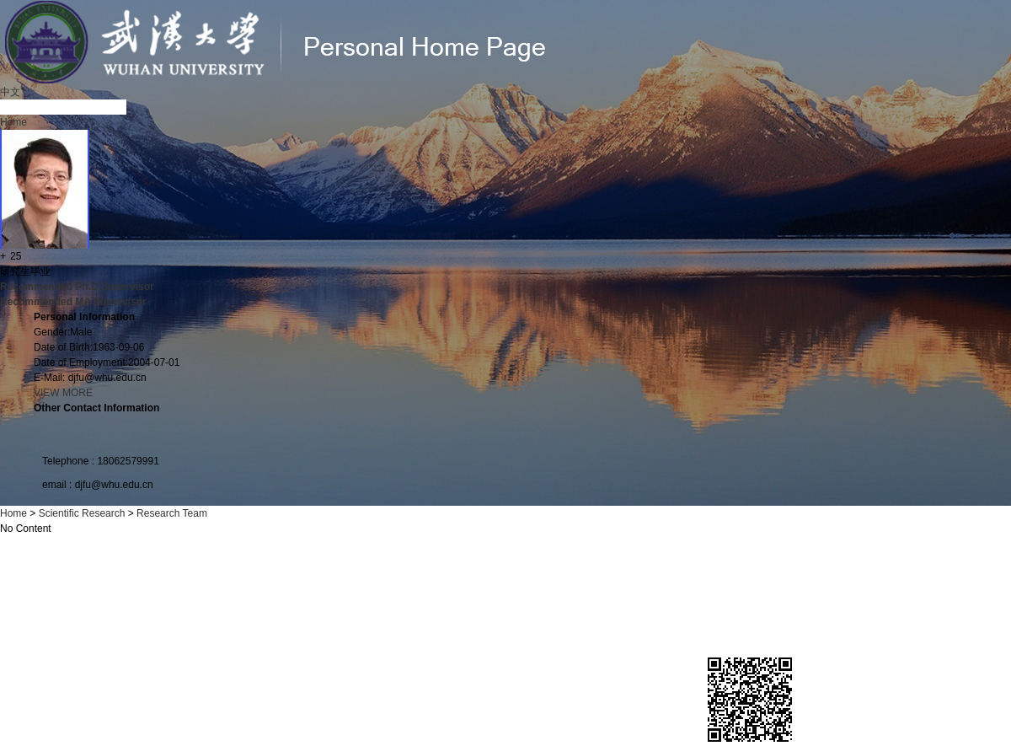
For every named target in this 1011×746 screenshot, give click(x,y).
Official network (262, 713)
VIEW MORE (63, 393)
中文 (10, 92)
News (206, 713)
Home (13, 122)
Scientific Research (82, 513)
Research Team (171, 513)
